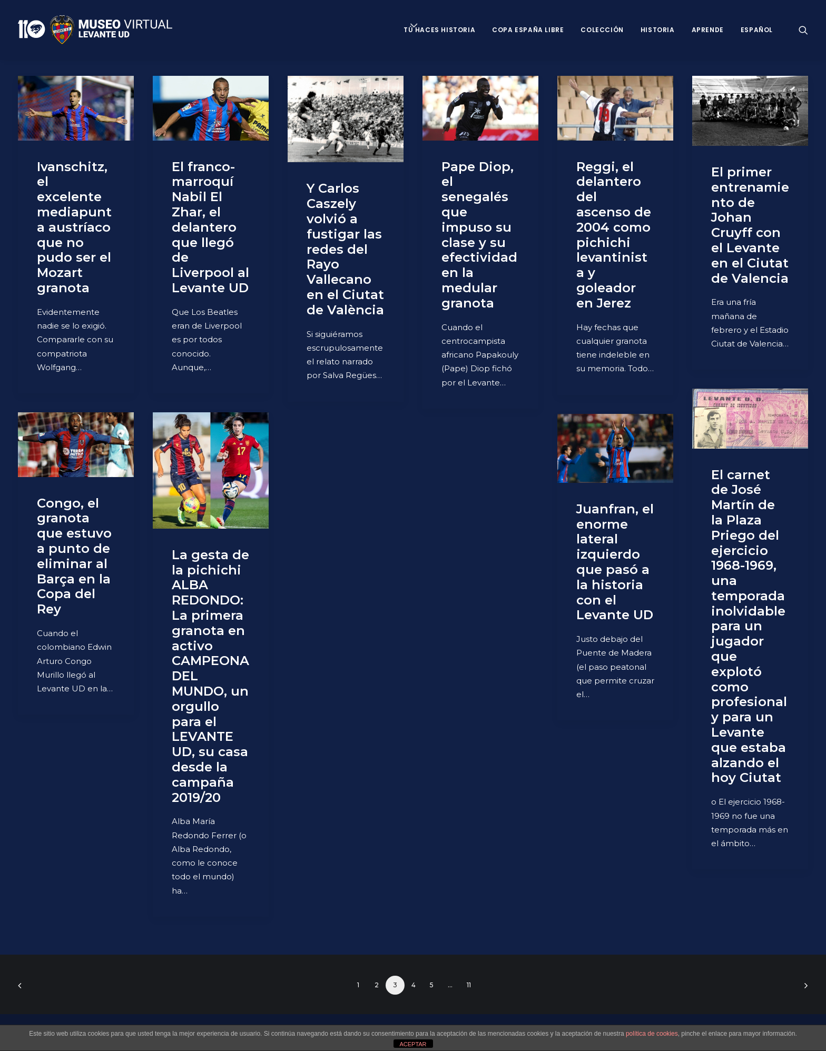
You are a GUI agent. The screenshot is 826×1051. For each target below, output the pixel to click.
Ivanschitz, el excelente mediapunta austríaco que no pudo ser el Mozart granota (74, 227)
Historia (658, 29)
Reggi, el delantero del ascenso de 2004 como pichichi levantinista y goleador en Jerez (613, 235)
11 (469, 985)
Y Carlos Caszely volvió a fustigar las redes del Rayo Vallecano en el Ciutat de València (345, 249)
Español (757, 29)
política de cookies (652, 1033)
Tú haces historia (439, 29)
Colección (602, 29)
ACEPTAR (412, 1044)
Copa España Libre (528, 29)
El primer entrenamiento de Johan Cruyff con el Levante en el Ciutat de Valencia (750, 225)
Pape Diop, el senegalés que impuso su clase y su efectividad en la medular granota (479, 235)
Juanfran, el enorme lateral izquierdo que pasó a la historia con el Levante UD (615, 562)
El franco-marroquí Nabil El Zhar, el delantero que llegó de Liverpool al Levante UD (210, 227)
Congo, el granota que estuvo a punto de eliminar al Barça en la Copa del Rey (74, 556)
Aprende (708, 29)
